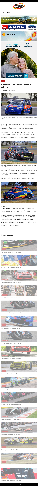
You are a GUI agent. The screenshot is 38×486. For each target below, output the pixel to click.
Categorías (8, 12)
